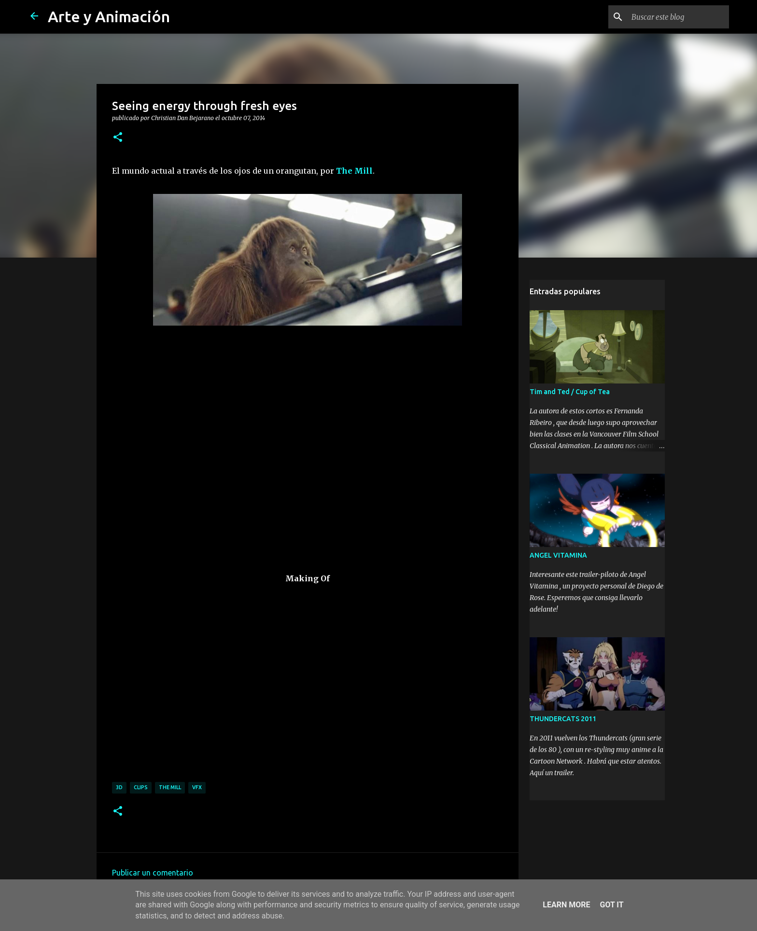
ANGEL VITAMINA (558, 555)
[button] (118, 137)
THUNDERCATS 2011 (563, 719)
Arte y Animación (109, 16)
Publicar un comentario (152, 872)
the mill (170, 787)
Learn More (566, 904)
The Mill (354, 171)
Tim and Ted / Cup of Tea (570, 392)
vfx (197, 787)
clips (141, 787)
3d (119, 787)
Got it (611, 904)
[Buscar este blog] (678, 16)
